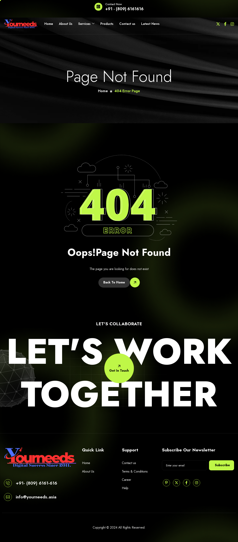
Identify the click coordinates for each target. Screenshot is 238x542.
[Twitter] (218, 23)
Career (126, 479)
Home (48, 24)
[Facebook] (225, 23)
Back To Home (114, 282)
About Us (65, 24)
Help (125, 488)
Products (106, 24)
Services (86, 23)
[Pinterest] (166, 482)
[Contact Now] (98, 7)
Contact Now (113, 4)
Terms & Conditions (135, 471)
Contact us (127, 24)
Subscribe (222, 465)
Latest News (150, 24)
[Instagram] (232, 23)
